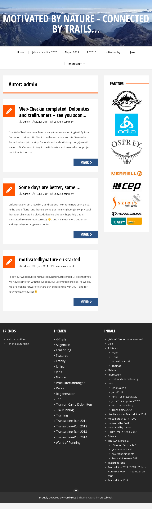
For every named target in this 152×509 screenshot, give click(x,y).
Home (21, 52)
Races (60, 394)
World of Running (68, 449)
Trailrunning (65, 416)
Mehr (86, 168)
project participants (123, 460)
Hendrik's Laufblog (18, 350)
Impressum (75, 63)
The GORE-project (118, 446)
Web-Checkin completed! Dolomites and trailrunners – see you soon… (54, 115)
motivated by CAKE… (120, 429)
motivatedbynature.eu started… (53, 265)
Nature (61, 383)
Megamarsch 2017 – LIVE (122, 424)
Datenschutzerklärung (125, 385)
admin (26, 128)
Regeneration (65, 400)
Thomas (116, 372)
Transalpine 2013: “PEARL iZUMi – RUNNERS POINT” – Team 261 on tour (127, 477)
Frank (115, 358)
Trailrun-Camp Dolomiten (74, 411)
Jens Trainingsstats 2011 (126, 402)
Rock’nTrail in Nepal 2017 (122, 438)
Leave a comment (64, 128)
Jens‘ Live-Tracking (122, 411)
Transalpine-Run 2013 (71, 438)
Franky (60, 367)
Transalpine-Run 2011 (71, 427)
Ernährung (63, 356)
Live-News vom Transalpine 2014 (127, 420)
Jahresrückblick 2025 (44, 52)
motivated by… (113, 52)
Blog (110, 350)
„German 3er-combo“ (124, 451)
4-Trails (61, 345)
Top (58, 405)
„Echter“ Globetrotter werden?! (125, 345)
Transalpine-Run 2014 (71, 443)
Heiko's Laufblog (16, 345)
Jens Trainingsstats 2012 (126, 407)
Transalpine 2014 (118, 486)
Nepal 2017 (72, 52)
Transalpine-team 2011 (125, 464)
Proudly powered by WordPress (57, 503)
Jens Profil (117, 398)
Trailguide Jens (116, 469)
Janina (60, 373)
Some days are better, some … (52, 193)
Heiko (115, 363)
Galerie (112, 376)
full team (113, 354)
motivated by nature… (121, 433)
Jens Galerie (119, 394)
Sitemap (113, 442)
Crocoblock (106, 503)
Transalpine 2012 (122, 416)
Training (62, 422)
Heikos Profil (123, 367)
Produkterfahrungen (70, 389)
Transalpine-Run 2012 (71, 432)
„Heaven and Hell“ (122, 455)
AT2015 (91, 52)
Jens (132, 52)
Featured (62, 362)
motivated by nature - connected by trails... (76, 23)
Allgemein (63, 351)
